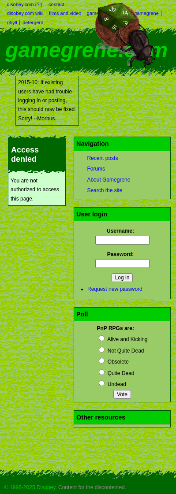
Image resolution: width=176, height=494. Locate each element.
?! (39, 4)
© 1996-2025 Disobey (29, 487)
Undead (112, 384)
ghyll (12, 22)
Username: (122, 231)
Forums (96, 169)
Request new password (114, 289)
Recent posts (102, 158)
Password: (122, 254)
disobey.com (20, 4)
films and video (65, 13)
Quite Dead (116, 373)
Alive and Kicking (123, 339)
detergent (32, 22)
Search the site (104, 190)
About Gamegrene (108, 180)
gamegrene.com (86, 50)
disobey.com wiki (25, 13)
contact (56, 4)
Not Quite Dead (121, 351)
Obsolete (113, 362)
